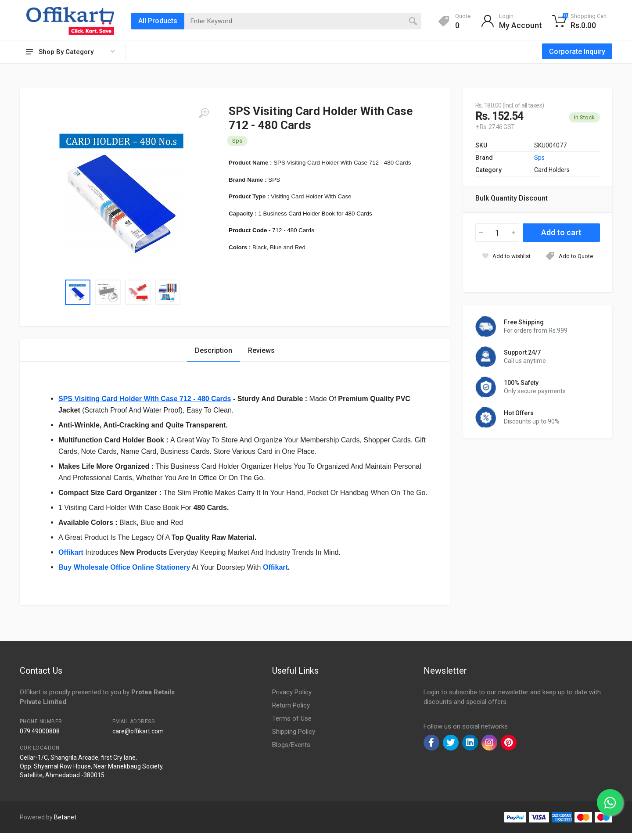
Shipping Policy (293, 732)
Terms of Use (292, 718)
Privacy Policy (292, 692)
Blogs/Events (291, 745)
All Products (157, 21)
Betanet (65, 817)
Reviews (261, 350)
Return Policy (291, 705)
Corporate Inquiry (577, 51)
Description (213, 350)
